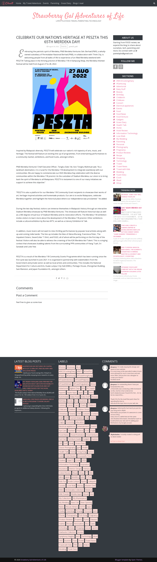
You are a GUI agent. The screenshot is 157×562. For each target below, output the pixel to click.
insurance (63, 468)
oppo (89, 507)
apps (80, 392)
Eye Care (62, 430)
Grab (71, 443)
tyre (80, 545)
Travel (119, 163)
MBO (61, 490)
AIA (83, 388)
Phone (61, 515)
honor (90, 452)
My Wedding (121, 139)
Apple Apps (72, 392)
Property (78, 519)
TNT (61, 540)
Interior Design (75, 468)
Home (18, 3)
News (61, 507)
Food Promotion (77, 435)
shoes (71, 528)
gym (78, 447)
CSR (66, 418)
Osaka (61, 511)
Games (95, 439)
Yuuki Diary (121, 174)
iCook (118, 177)
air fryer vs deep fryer (118, 441)
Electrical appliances (125, 105)
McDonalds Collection (74, 490)
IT (86, 473)
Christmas (63, 413)
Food (118, 111)
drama (93, 418)
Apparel (62, 392)
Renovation (78, 523)
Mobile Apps (76, 494)
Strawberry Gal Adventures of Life (78, 16)
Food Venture (122, 117)
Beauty (119, 92)
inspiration (85, 464)
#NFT (79, 371)
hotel (61, 456)
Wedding (120, 172)
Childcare (120, 100)
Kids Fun (62, 481)
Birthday (120, 94)
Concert (119, 103)
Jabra (61, 477)
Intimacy (86, 468)
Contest (94, 413)
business (83, 401)
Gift (60, 443)
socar (88, 528)
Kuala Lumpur (73, 481)
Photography (122, 147)
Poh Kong (83, 515)
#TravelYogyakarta (81, 384)
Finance (80, 430)
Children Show (83, 409)
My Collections (65, 498)
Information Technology (127, 133)
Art (86, 392)
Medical (88, 490)
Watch (86, 545)
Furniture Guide (74, 439)
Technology (121, 161)
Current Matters (76, 418)
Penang (79, 511)
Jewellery (75, 477)
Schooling (63, 528)
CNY (79, 413)
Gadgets (120, 119)
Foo (87, 430)
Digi (86, 418)
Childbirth (120, 97)
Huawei (62, 460)
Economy (70, 422)
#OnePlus (88, 371)
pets (95, 511)
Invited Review (65, 473)
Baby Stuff (120, 89)
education (80, 422)
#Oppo (62, 375)
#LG (78, 367)
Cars (76, 405)
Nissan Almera (72, 507)
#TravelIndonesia (66, 380)
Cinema (72, 413)
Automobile (63, 397)
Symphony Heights (66, 536)
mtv (91, 494)
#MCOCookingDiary (125, 81)
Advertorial (121, 86)
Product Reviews (123, 152)
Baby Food (74, 397)
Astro (91, 392)
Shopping (120, 158)
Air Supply (91, 388)
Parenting (55, 3)
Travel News (121, 166)
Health (85, 447)
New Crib (75, 502)
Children (72, 409)
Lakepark (92, 481)
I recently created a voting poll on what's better (125, 435)
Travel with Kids (123, 169)
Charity (83, 405)
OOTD (82, 507)
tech (78, 536)
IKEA (84, 460)
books (70, 401)
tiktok (95, 536)
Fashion (71, 430)
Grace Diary (66, 3)
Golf (65, 443)
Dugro (61, 422)
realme (62, 523)
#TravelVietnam (65, 384)
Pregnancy (121, 150)
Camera (62, 405)
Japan (67, 477)
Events (46, 3)
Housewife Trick (84, 456)
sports (95, 528)
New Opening (86, 502)
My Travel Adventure (32, 3)
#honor (62, 367)
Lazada (62, 485)
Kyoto (83, 481)
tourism (68, 540)
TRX (75, 545)
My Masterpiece (79, 498)
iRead (118, 180)
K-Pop (88, 477)
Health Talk (121, 125)
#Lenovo (71, 367)
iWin (91, 473)
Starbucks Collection (67, 532)
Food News (121, 114)
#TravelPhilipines (82, 380)
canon (70, 405)
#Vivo (93, 384)
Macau (80, 485)
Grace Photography (67, 447)
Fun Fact (62, 439)
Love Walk (120, 136)
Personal (120, 144)
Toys (75, 540)
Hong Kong (81, 452)
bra (76, 401)
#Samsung (121, 83)
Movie (85, 494)
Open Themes (136, 560)
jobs (82, 477)
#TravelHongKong (84, 375)
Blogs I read (78, 3)
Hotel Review (122, 130)
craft (61, 418)
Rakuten (94, 519)
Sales (93, 523)
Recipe (119, 155)
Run (87, 523)
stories (80, 532)
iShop (118, 183)
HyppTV (70, 460)
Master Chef (90, 485)
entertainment (83, 426)
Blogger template (122, 560)
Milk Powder (64, 494)
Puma (86, 519)
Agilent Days (75, 388)
